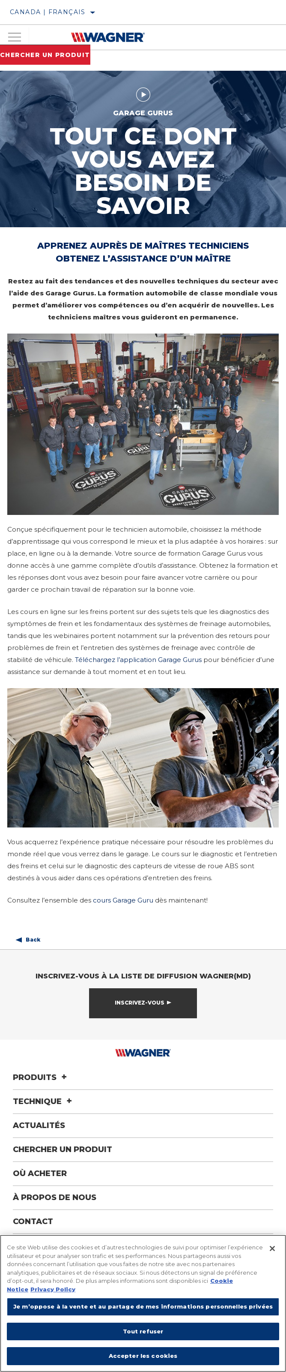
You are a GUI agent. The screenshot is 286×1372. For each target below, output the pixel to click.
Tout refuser (143, 1331)
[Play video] (143, 94)
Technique (43, 1101)
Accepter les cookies (143, 1355)
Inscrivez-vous (139, 1002)
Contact (33, 1221)
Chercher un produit (45, 55)
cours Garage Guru (123, 900)
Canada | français (48, 12)
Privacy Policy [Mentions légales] (52, 1289)
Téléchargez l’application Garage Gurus (138, 660)
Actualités (39, 1125)
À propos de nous (54, 1197)
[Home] (108, 37)
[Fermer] (272, 1248)
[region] (143, 1303)
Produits (41, 1077)
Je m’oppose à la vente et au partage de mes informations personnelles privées (143, 1306)
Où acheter (40, 1173)
